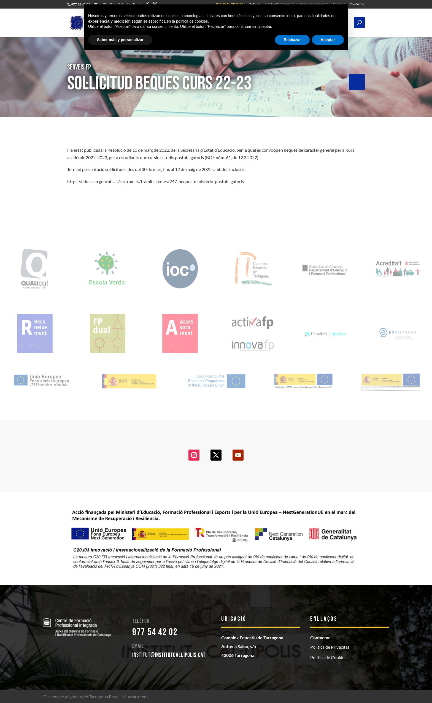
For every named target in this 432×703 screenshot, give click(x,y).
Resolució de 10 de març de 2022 (138, 150)
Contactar (357, 4)
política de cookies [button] (192, 21)
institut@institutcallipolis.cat (169, 655)
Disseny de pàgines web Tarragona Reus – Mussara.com (95, 696)
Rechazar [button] (292, 40)
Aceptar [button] (328, 40)
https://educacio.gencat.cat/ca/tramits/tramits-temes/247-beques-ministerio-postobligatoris (155, 181)
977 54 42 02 (155, 632)
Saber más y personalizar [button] (120, 40)
